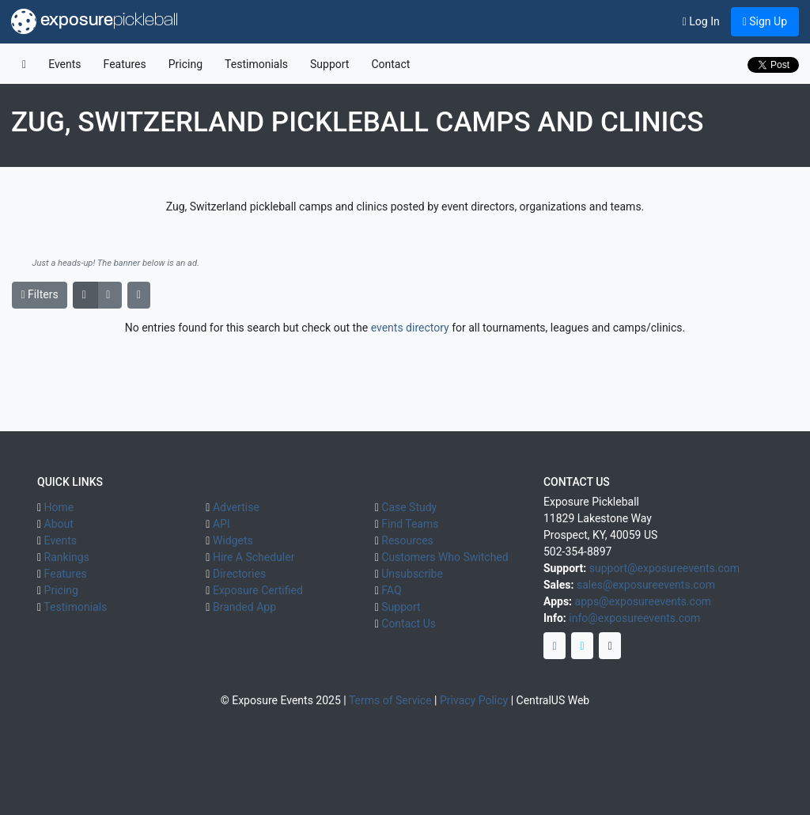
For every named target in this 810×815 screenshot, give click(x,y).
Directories (239, 573)
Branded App (244, 607)
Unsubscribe (412, 573)
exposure (94, 21)
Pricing (185, 64)
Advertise (236, 507)
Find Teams (409, 523)
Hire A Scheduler (253, 557)
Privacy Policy (474, 700)
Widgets (233, 540)
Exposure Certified (258, 590)
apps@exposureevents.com (643, 601)
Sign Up (765, 21)
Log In (701, 21)
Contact (390, 64)
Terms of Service (390, 700)
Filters (40, 294)
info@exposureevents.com (634, 618)
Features (125, 64)
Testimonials (256, 64)
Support (329, 64)
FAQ (391, 590)
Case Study (409, 507)
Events (64, 64)
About (59, 523)
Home (59, 507)
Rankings (66, 557)
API (221, 523)
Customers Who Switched (444, 557)
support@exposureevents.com (664, 568)
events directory (410, 327)
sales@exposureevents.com (646, 584)
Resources (407, 540)
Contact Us (408, 623)
